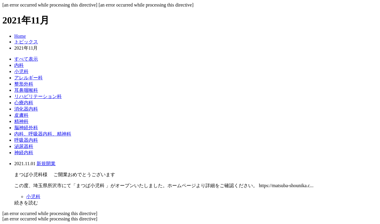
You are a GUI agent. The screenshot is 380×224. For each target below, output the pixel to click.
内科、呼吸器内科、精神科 (42, 133)
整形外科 (23, 83)
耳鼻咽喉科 (26, 90)
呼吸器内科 (26, 140)
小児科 (21, 71)
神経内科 (23, 152)
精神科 (21, 121)
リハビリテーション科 (38, 96)
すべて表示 (26, 58)
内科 (19, 65)
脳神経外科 (26, 127)
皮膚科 (21, 115)
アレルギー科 (28, 77)
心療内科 (23, 102)
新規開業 (46, 163)
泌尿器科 (23, 146)
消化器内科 (26, 108)
